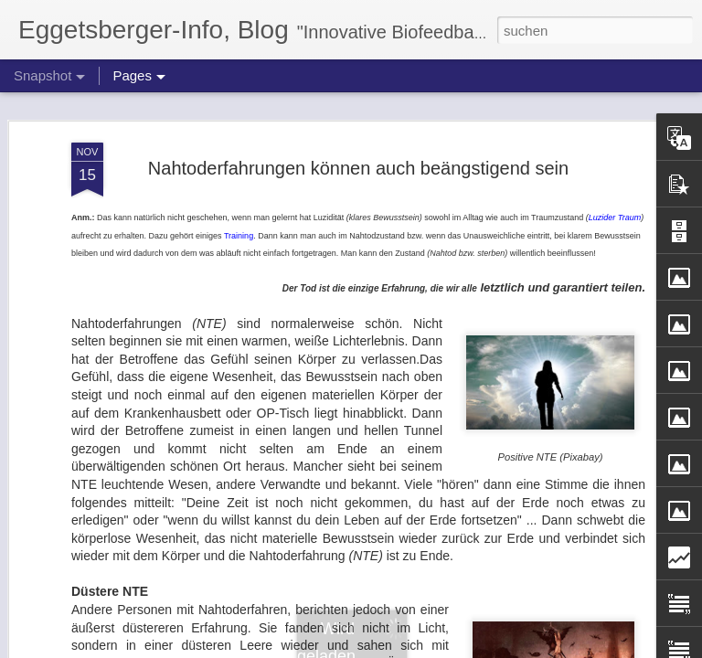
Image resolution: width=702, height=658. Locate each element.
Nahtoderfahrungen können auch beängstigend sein (358, 143)
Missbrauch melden (483, 647)
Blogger (417, 647)
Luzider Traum (615, 192)
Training (238, 210)
